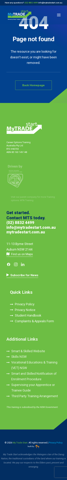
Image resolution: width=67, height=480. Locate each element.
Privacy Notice (25, 310)
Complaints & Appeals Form (34, 321)
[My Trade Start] (19, 15)
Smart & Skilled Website (28, 351)
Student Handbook (28, 315)
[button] (59, 15)
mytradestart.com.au (25, 232)
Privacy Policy (24, 304)
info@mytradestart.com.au (50, 3)
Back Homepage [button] (33, 85)
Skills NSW (19, 356)
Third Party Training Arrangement (34, 396)
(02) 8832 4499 (20, 222)
